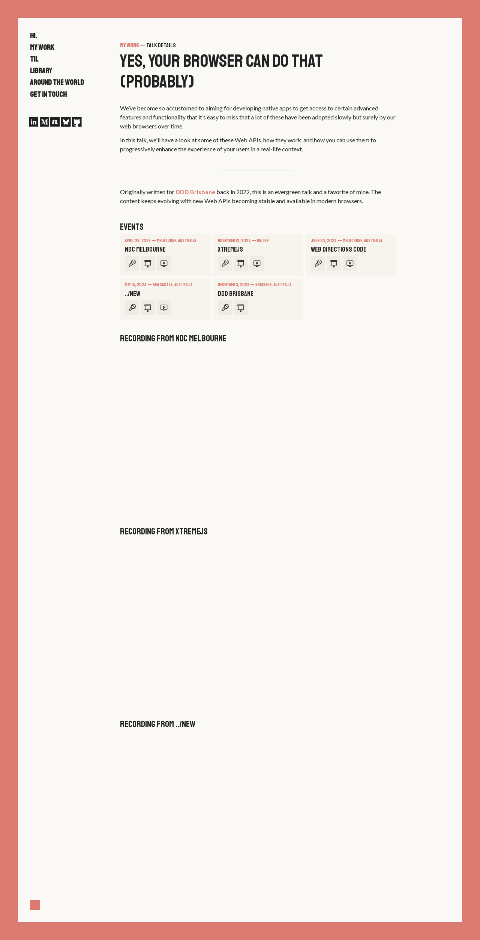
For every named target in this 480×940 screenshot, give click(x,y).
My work (42, 47)
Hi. (33, 36)
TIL (34, 59)
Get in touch (48, 94)
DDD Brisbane (195, 191)
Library (41, 70)
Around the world (57, 82)
